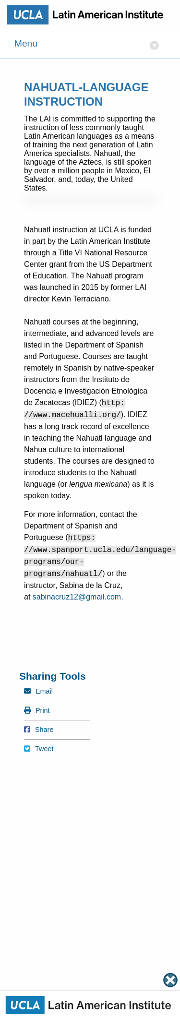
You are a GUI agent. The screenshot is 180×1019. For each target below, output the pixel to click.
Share (38, 729)
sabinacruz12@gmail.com (77, 597)
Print (37, 710)
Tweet (38, 749)
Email (38, 691)
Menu (86, 44)
